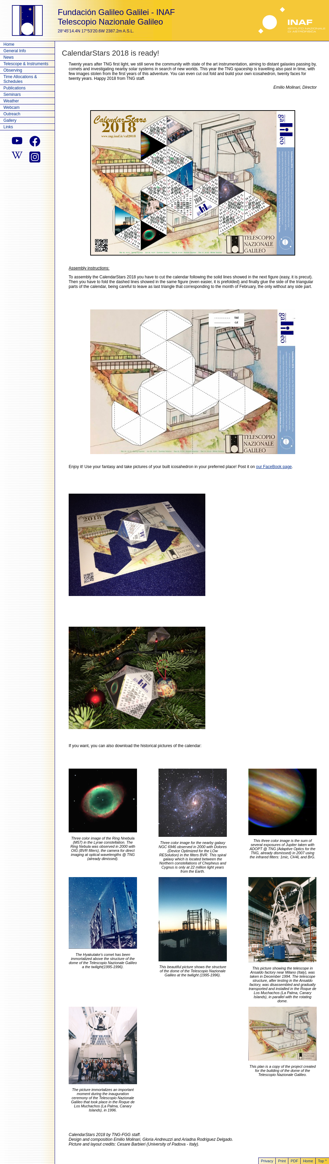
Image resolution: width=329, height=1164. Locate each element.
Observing (12, 70)
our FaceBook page (274, 466)
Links (8, 127)
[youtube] (17, 141)
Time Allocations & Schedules (20, 79)
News (8, 57)
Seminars (12, 94)
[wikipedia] (17, 156)
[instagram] (35, 156)
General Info (14, 50)
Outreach (11, 114)
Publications (14, 88)
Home (8, 44)
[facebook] (35, 141)
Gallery (9, 120)
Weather (11, 101)
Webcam (11, 107)
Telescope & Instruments (25, 63)
